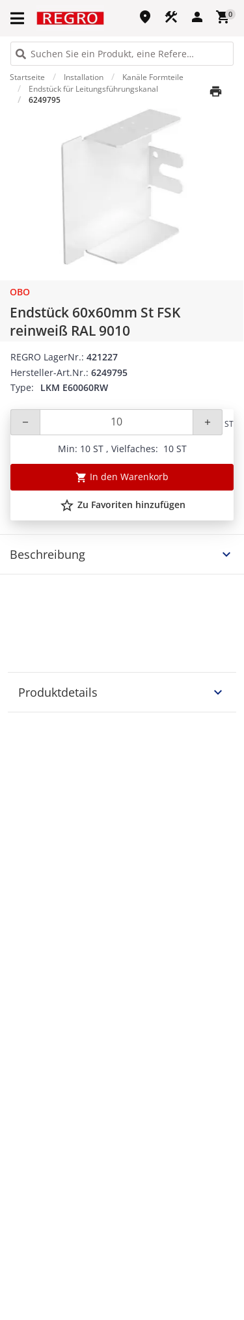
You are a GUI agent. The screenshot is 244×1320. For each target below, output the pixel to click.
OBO (20, 292)
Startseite (27, 77)
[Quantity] (116, 422)
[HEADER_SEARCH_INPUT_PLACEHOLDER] (122, 54)
